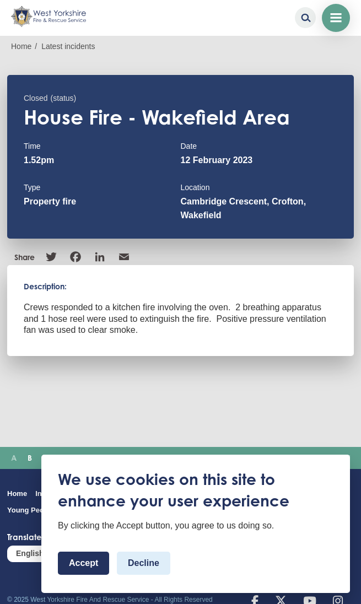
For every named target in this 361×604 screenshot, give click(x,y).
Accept (83, 563)
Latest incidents (68, 46)
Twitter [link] (51, 257)
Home (21, 46)
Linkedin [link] (100, 257)
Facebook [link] (75, 257)
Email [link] (124, 257)
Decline (143, 563)
